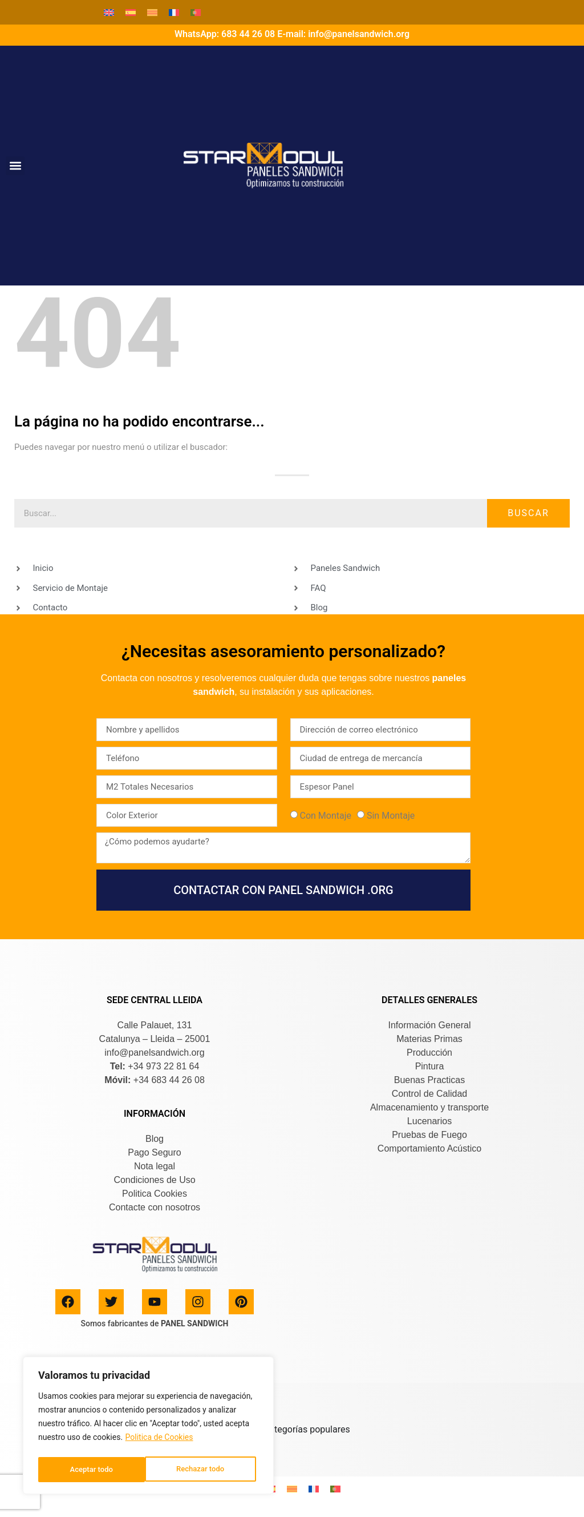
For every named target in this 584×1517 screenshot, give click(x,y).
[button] (15, 165)
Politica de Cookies (159, 1441)
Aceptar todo (205, 1469)
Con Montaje (325, 815)
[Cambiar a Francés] (174, 12)
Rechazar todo (93, 1469)
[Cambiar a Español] (130, 12)
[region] (148, 1427)
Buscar (528, 513)
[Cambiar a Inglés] (109, 12)
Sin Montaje (391, 815)
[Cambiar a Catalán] (152, 12)
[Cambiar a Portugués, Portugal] (195, 12)
